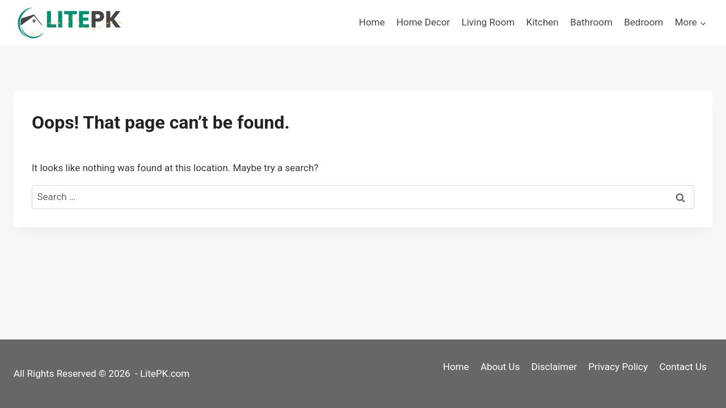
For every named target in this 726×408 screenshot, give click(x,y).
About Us (500, 366)
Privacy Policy (618, 366)
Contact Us (682, 366)
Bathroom (591, 22)
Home (372, 22)
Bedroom (643, 22)
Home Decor (423, 22)
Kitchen (542, 22)
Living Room (488, 22)
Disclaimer (554, 366)
